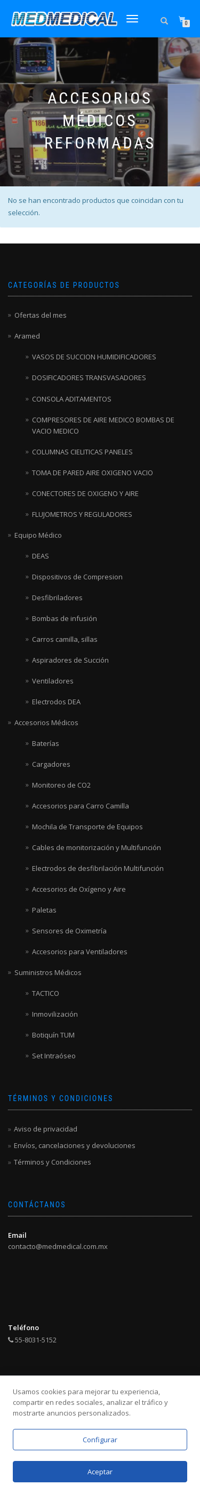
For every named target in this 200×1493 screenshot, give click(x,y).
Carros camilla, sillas (65, 639)
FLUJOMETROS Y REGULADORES (82, 514)
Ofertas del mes (40, 315)
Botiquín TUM (53, 1035)
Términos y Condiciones (52, 1162)
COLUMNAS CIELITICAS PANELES (82, 452)
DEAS (40, 556)
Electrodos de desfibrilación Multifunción (98, 868)
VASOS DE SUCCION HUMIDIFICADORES (94, 357)
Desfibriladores (57, 597)
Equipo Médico (38, 535)
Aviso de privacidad (45, 1129)
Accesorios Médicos (46, 722)
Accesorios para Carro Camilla (80, 806)
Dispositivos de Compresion (77, 577)
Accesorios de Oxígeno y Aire (79, 889)
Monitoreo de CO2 (61, 785)
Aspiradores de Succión (70, 660)
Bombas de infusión (64, 618)
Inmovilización (55, 1014)
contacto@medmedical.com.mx (58, 1246)
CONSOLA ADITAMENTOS (71, 399)
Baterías (45, 743)
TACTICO (45, 993)
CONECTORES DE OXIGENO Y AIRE (85, 493)
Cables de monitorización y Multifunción (96, 847)
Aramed (27, 336)
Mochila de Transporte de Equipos (87, 826)
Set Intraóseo (54, 1055)
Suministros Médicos (48, 972)
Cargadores (51, 764)
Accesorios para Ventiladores (79, 951)
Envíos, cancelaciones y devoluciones (74, 1145)
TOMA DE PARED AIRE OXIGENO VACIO (92, 472)
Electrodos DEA (56, 701)
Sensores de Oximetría (69, 931)
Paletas (44, 910)
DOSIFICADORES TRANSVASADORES (89, 377)
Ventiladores (53, 681)
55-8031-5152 (32, 1340)
